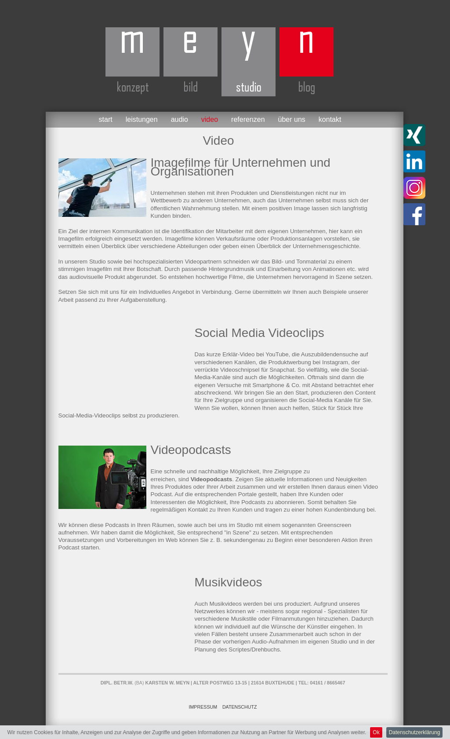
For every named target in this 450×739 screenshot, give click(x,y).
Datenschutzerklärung (414, 732)
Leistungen (142, 119)
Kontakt (330, 119)
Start (105, 119)
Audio (179, 119)
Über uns (291, 119)
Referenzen (248, 119)
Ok (376, 732)
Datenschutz (239, 707)
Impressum (203, 707)
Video (209, 119)
